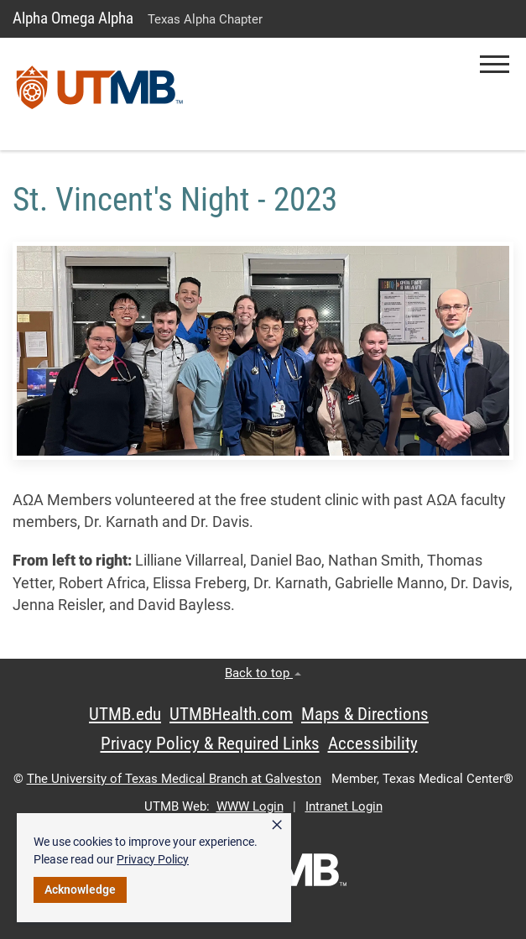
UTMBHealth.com (231, 714)
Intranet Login (344, 806)
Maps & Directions (365, 714)
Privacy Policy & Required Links (210, 743)
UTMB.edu (125, 714)
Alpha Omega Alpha (73, 18)
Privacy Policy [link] (153, 859)
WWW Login (250, 806)
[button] (494, 64)
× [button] (277, 824)
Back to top (263, 673)
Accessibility (373, 743)
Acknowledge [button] (80, 889)
